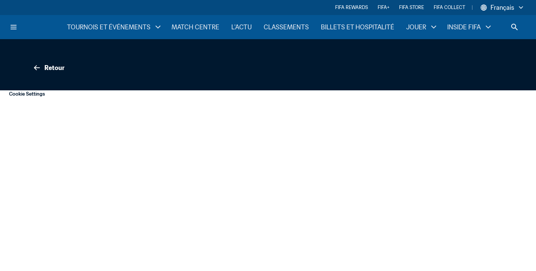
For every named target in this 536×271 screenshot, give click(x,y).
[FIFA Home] (38, 27)
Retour (48, 67)
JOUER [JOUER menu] (422, 27)
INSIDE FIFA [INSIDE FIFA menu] (470, 27)
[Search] (514, 27)
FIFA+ (383, 7)
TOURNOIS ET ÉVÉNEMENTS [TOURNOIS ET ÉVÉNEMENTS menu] (114, 27)
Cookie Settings (27, 94)
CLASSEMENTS (286, 27)
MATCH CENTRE (195, 27)
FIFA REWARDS (351, 7)
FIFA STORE (411, 7)
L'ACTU (241, 27)
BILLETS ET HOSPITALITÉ (357, 27)
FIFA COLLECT (449, 7)
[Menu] (13, 27)
